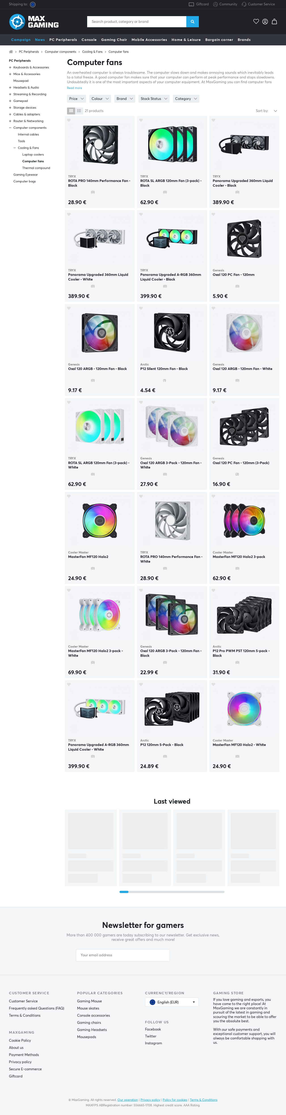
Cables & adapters (26, 114)
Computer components (60, 52)
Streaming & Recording (29, 94)
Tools (21, 141)
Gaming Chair (114, 40)
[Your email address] (123, 955)
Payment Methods (24, 1055)
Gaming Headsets (92, 1030)
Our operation (128, 1100)
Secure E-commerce (25, 1069)
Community (225, 4)
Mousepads (86, 1037)
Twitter (150, 1036)
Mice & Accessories (26, 74)
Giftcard (202, 4)
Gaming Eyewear (25, 174)
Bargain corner (219, 40)
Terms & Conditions (24, 1015)
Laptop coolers (33, 154)
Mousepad (21, 80)
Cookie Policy (20, 1040)
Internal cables (28, 134)
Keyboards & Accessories (31, 67)
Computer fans (119, 52)
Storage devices (24, 107)
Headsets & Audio (26, 87)
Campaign (21, 40)
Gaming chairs (89, 1022)
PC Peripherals (63, 40)
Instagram (153, 1043)
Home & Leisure (186, 40)
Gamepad (20, 101)
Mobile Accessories (149, 40)
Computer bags (24, 181)
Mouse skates (88, 1008)
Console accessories (93, 1015)
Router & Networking (28, 121)
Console (89, 40)
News (40, 40)
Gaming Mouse (89, 1001)
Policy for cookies (175, 1100)
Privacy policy (20, 1062)
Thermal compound (36, 168)
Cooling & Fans (92, 52)
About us (16, 1048)
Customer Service (261, 4)
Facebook (153, 1029)
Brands (244, 40)
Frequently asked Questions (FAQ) (36, 1008)
